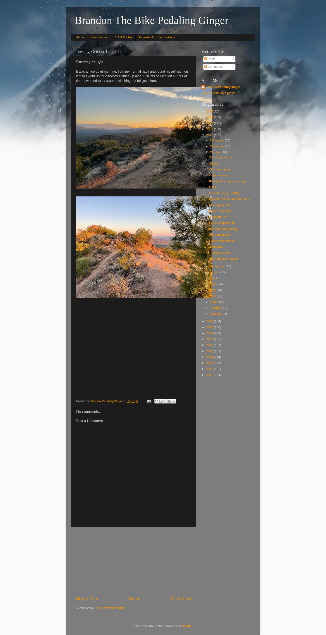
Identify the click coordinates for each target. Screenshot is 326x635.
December (217, 140)
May (213, 290)
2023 (210, 123)
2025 (210, 111)
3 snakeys (216, 246)
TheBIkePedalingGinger (223, 87)
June (213, 284)
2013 (210, 363)
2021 (210, 135)
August (215, 272)
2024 (210, 117)
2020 (210, 321)
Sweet (213, 163)
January (216, 313)
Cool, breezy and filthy (224, 193)
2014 (210, 357)
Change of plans (220, 169)
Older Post (181, 598)
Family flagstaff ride (222, 223)
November (217, 146)
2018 (210, 333)
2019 (210, 327)
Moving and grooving (223, 229)
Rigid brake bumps (222, 241)
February (216, 308)
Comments (213, 66)
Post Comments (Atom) (110, 608)
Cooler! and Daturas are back (229, 199)
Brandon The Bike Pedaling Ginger (151, 20)
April (213, 296)
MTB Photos (123, 37)
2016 (210, 345)
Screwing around (220, 157)
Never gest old (219, 205)
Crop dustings (218, 175)
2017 (210, 339)
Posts (210, 59)
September (218, 266)
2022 (210, 129)
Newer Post (87, 598)
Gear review (99, 37)
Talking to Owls (219, 252)
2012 (210, 369)
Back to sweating (220, 211)
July (213, 278)
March (214, 302)
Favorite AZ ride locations (157, 37)
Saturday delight (220, 234)
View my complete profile (218, 93)
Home (80, 37)
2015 (210, 351)
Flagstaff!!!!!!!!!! (219, 217)
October (216, 152)
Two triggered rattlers (223, 258)
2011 (210, 375)
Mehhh (213, 187)
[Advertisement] (134, 561)
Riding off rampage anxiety (227, 181)
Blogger (187, 626)
